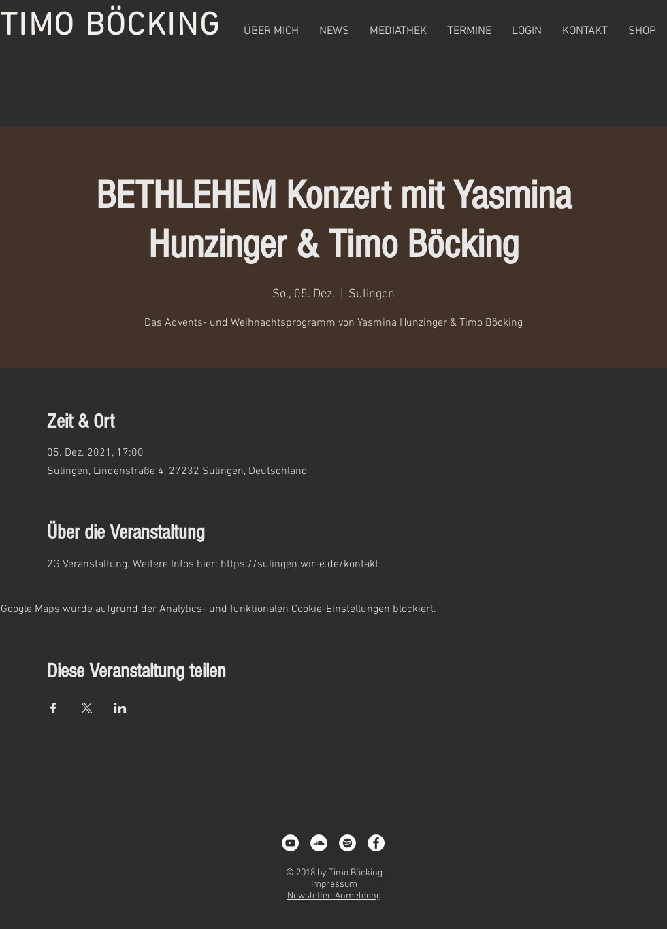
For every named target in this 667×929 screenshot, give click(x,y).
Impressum (334, 884)
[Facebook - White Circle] (376, 842)
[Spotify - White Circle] (347, 842)
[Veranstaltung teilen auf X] (86, 708)
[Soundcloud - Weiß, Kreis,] (318, 842)
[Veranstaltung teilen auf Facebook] (53, 708)
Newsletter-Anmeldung (334, 896)
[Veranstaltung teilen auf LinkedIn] (120, 708)
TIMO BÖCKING (110, 26)
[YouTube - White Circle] (290, 842)
